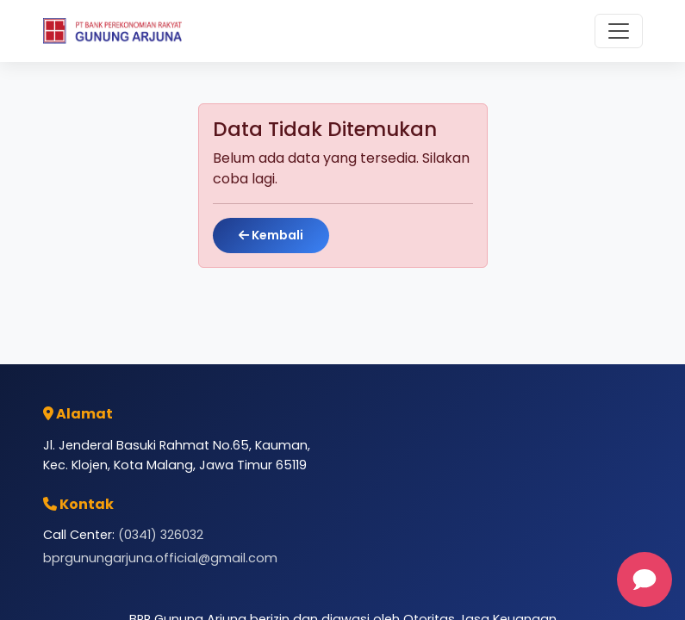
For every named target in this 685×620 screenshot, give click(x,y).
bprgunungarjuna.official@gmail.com (160, 558)
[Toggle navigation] (619, 31)
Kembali (271, 235)
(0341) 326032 (160, 534)
